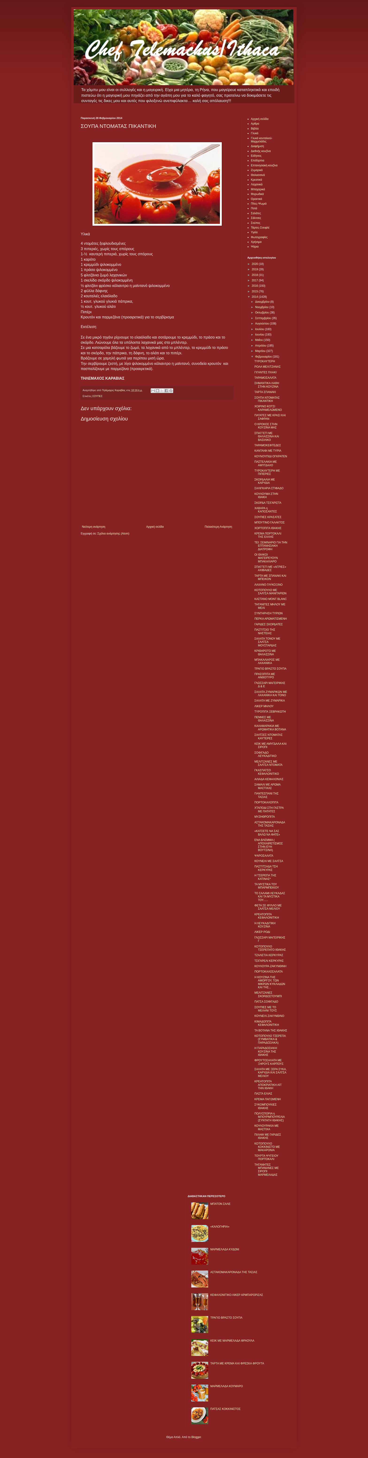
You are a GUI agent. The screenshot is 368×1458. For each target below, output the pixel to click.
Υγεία (254, 232)
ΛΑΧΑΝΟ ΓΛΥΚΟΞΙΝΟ (268, 584)
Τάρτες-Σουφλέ (260, 227)
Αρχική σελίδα (155, 526)
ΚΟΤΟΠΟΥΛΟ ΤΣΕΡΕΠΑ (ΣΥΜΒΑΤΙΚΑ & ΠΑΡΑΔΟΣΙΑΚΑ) (270, 1039)
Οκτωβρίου (262, 312)
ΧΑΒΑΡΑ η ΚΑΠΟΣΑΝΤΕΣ (265, 510)
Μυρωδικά (257, 194)
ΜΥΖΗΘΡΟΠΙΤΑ (264, 816)
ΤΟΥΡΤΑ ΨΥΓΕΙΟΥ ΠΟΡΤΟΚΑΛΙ (266, 1157)
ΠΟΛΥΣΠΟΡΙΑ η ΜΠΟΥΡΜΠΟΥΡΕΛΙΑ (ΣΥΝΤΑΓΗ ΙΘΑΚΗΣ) (269, 1117)
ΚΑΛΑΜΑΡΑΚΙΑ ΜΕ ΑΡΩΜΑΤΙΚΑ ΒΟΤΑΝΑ (270, 727)
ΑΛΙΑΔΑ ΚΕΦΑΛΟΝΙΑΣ (269, 779)
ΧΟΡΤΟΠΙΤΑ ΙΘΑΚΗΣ (267, 528)
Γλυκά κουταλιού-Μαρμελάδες (261, 140)
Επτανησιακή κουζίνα (264, 165)
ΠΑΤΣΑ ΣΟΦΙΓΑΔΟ (266, 1001)
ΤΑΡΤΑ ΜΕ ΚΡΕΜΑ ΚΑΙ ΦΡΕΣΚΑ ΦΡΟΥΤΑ (237, 1363)
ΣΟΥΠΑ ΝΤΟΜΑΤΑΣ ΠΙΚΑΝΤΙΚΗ (267, 399)
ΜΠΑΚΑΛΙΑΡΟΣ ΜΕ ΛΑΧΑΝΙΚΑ (267, 661)
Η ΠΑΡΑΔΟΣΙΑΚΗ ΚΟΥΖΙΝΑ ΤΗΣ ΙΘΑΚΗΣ (265, 1051)
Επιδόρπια (257, 160)
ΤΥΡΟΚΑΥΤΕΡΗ (264, 361)
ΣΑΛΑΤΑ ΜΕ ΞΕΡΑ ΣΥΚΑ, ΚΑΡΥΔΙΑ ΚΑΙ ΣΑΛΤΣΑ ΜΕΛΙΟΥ (270, 1073)
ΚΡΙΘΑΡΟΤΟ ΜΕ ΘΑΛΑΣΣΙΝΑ (265, 652)
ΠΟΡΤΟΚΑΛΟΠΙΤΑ (266, 802)
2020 (255, 264)
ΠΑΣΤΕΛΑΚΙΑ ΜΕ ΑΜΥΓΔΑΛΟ (265, 463)
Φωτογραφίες (259, 237)
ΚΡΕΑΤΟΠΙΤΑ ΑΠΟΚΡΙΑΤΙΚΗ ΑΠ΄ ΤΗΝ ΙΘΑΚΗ (268, 1085)
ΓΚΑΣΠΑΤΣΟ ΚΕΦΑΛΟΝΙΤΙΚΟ (266, 772)
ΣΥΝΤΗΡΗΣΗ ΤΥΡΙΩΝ (268, 613)
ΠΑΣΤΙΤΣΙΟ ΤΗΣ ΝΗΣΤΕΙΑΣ (264, 631)
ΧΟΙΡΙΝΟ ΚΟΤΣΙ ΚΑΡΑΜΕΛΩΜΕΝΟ (268, 408)
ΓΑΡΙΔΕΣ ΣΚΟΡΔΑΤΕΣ (268, 624)
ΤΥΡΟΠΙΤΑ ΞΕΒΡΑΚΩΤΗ (270, 711)
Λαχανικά (256, 184)
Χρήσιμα (256, 242)
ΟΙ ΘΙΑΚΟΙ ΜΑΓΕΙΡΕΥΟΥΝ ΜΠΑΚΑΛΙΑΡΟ (266, 558)
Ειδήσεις (256, 155)
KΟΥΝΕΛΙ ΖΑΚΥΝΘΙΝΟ (269, 1016)
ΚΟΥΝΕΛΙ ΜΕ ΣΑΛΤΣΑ (268, 861)
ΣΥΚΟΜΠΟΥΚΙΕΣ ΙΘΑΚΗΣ (265, 1106)
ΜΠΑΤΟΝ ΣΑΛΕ (220, 1204)
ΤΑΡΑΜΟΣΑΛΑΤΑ (265, 377)
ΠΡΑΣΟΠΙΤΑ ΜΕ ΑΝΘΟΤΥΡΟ (264, 675)
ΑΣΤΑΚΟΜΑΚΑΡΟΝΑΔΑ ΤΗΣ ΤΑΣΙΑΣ (269, 824)
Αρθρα (255, 123)
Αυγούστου (262, 323)
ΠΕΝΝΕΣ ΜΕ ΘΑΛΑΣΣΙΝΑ (264, 719)
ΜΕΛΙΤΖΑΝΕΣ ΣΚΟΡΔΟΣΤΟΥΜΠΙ (268, 994)
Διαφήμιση (257, 146)
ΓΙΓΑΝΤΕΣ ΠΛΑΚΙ (265, 372)
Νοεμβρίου (262, 307)
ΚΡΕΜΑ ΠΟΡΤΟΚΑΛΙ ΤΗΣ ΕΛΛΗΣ (267, 535)
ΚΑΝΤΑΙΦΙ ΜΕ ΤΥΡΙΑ (267, 450)
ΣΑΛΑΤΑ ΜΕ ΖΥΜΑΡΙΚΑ (269, 700)
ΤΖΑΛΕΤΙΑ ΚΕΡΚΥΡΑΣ (268, 955)
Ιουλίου (260, 329)
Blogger (196, 1437)
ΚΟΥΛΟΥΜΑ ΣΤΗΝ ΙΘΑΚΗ (266, 495)
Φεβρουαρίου (264, 356)
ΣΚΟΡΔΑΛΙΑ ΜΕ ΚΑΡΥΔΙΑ (264, 481)
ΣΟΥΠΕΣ (97, 396)
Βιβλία (255, 128)
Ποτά (254, 208)
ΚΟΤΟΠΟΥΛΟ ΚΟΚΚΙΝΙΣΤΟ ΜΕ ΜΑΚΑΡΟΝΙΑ (267, 1147)
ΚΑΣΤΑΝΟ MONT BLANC (270, 599)
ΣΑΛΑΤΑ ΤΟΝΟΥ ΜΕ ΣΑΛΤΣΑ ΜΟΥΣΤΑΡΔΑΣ (267, 642)
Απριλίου (261, 345)
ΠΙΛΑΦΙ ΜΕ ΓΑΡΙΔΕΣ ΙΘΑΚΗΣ (267, 1136)
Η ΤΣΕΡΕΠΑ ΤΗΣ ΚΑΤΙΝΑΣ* (265, 877)
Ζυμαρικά (257, 170)
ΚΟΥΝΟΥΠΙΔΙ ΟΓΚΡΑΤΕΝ (270, 456)
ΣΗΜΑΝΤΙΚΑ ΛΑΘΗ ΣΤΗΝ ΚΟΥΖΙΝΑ (266, 385)
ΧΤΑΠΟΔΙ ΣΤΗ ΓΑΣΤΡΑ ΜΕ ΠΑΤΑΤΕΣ (269, 809)
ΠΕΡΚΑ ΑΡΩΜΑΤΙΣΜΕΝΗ (270, 618)
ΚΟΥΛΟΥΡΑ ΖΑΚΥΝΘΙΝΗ (270, 966)
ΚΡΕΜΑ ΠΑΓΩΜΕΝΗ (267, 1099)
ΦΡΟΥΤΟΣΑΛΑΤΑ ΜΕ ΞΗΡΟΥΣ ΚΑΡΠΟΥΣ (269, 1062)
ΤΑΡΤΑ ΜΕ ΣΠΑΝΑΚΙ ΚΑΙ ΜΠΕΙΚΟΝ (270, 577)
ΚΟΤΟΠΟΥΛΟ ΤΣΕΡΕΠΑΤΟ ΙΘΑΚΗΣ (270, 948)
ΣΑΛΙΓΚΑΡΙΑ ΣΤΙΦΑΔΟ (269, 488)
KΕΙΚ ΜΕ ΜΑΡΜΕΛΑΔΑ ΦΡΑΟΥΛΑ (232, 1340)
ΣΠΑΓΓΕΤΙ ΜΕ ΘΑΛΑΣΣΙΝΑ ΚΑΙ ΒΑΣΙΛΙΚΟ (266, 436)
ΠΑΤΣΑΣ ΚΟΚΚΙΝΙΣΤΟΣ (225, 1409)
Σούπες (255, 223)
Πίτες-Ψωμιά (259, 203)
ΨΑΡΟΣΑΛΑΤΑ (263, 855)
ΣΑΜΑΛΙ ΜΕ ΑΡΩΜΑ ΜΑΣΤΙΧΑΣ (267, 786)
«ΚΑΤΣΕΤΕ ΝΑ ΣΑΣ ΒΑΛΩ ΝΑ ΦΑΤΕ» (267, 832)
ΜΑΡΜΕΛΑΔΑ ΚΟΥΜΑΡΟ (226, 1386)
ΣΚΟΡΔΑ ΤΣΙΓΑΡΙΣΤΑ (267, 502)
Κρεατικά (256, 179)
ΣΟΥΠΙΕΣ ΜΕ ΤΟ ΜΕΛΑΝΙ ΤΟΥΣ (265, 1009)
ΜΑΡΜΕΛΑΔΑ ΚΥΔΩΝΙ (224, 1249)
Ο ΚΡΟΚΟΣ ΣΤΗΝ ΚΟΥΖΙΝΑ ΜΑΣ (265, 426)
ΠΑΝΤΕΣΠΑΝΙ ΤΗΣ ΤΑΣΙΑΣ (266, 795)
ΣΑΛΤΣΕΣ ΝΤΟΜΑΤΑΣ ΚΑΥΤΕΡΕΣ (268, 736)
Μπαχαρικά (258, 189)
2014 (255, 296)
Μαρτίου (260, 351)
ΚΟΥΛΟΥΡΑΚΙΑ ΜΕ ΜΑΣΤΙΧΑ (266, 1127)
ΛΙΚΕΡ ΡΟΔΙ (262, 932)
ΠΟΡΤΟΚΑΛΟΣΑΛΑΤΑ (268, 971)
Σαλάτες (256, 213)
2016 (255, 285)
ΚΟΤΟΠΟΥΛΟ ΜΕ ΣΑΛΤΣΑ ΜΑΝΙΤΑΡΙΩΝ (270, 591)
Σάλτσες (256, 218)
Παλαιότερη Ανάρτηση (218, 526)
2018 (255, 275)
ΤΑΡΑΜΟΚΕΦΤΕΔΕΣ (267, 445)
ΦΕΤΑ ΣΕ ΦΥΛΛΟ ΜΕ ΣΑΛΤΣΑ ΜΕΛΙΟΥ (268, 907)
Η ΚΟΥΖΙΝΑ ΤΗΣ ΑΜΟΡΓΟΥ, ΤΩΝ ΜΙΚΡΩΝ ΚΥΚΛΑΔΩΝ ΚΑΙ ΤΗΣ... (269, 982)
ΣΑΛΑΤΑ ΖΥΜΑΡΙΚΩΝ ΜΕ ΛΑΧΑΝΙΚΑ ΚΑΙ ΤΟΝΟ (270, 693)
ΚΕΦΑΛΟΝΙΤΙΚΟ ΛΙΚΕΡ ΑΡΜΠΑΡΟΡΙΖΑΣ (236, 1295)
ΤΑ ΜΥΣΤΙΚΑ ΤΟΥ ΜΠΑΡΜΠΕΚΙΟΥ (266, 886)
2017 (255, 280)
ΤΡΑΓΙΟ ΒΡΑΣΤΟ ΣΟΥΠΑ (270, 668)
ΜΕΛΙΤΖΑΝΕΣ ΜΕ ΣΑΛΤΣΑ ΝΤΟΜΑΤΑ (268, 763)
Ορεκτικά (256, 199)
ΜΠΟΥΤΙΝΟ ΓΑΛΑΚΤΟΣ (269, 522)
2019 (255, 269)
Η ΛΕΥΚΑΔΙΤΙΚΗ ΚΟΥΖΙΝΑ (265, 925)
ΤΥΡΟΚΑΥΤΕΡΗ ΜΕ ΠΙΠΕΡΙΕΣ (267, 472)
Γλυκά (254, 133)
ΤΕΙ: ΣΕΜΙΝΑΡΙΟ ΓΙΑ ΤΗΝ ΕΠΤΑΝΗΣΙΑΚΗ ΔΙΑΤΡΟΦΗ (270, 546)
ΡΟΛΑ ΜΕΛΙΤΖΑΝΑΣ (267, 366)
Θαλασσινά (258, 175)
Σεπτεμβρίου (263, 318)
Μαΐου (259, 340)
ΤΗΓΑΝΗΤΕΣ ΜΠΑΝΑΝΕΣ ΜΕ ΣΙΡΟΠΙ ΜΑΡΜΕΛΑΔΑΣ (266, 1169)
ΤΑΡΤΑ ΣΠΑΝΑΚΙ (265, 392)
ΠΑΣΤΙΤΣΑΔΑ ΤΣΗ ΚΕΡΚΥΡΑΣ (266, 868)
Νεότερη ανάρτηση (93, 526)
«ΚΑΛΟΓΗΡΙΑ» (219, 1226)
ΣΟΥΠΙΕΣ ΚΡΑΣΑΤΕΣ (268, 517)
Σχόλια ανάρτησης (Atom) (113, 533)
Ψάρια (255, 246)
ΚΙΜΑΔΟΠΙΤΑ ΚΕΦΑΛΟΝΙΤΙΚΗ (266, 1023)
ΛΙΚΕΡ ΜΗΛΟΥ (264, 706)
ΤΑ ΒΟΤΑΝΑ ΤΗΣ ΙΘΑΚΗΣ (270, 1030)
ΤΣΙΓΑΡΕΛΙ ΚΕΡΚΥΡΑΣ (269, 960)
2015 (255, 291)
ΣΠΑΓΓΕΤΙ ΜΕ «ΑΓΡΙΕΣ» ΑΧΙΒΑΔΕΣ (270, 568)
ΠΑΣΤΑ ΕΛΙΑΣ (263, 1093)
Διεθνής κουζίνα (261, 151)
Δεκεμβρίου (262, 301)
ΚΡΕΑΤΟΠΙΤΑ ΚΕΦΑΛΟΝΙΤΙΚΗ (266, 916)
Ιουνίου (260, 334)
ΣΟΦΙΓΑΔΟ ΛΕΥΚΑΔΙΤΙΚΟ (265, 754)
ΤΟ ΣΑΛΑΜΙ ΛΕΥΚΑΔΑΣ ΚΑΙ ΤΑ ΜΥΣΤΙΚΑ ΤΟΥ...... (269, 897)
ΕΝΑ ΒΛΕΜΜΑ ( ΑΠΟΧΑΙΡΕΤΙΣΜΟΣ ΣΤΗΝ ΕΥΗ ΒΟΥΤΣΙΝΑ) (268, 845)
